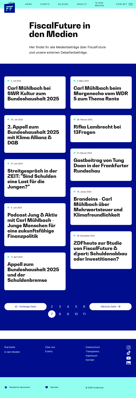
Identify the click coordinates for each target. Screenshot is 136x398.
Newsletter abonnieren (17, 387)
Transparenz (92, 351)
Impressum (91, 355)
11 (84, 314)
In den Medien (12, 352)
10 (76, 314)
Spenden (51, 387)
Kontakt (122, 4)
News (28, 4)
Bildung (63, 4)
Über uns (50, 347)
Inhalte (82, 4)
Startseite (9, 347)
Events (45, 4)
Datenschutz (93, 347)
